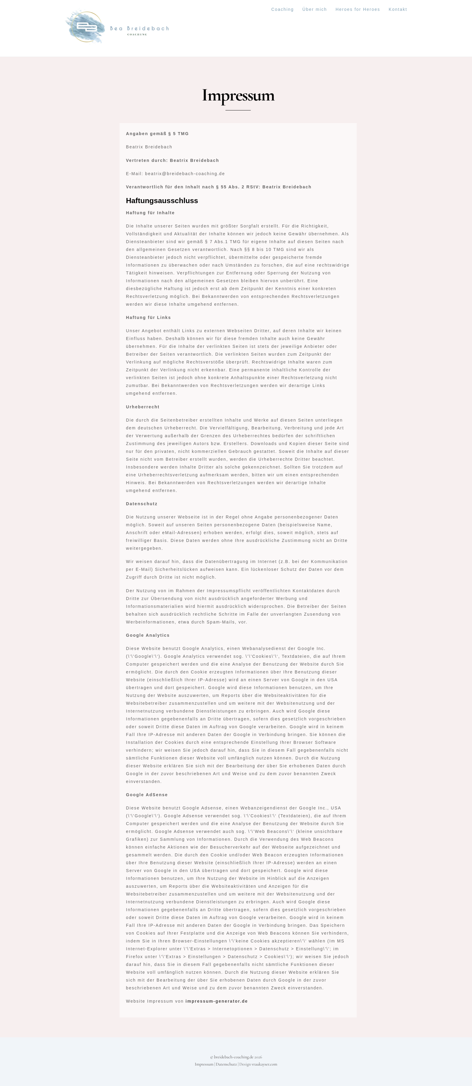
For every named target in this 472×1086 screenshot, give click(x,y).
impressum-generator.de (216, 1001)
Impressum (204, 1064)
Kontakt (398, 9)
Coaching (282, 9)
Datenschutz (226, 1064)
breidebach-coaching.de (233, 1057)
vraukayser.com (264, 1064)
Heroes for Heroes (358, 9)
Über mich (315, 9)
